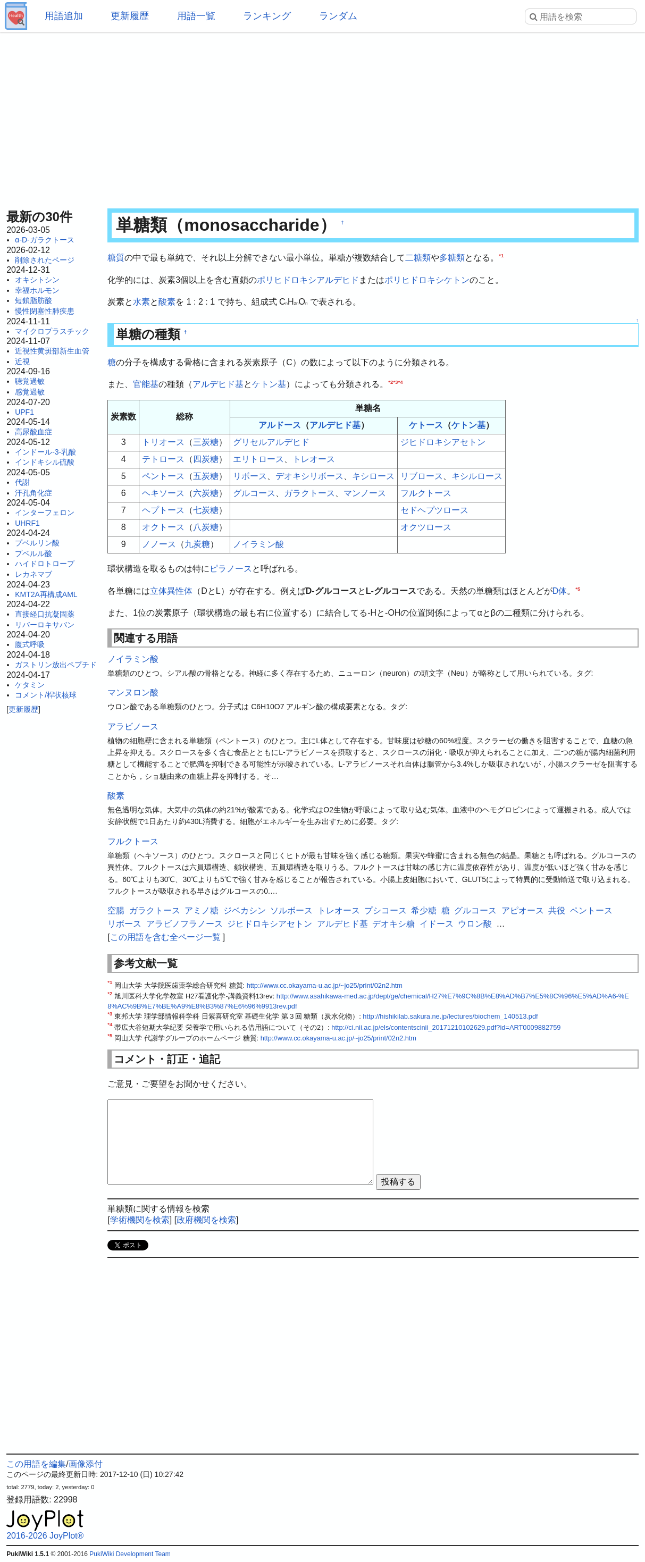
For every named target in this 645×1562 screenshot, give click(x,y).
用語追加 (64, 16)
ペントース (163, 476)
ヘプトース (163, 510)
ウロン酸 (475, 923)
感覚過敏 (30, 392)
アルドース (279, 425)
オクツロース (425, 527)
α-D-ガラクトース (44, 240)
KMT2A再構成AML (46, 594)
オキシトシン (37, 279)
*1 (501, 255)
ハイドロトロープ (44, 563)
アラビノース (132, 726)
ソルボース (291, 910)
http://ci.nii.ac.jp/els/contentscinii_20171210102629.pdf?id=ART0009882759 (445, 1027)
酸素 (166, 301)
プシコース (385, 910)
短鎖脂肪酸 (33, 300)
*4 (400, 382)
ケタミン (30, 685)
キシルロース (476, 476)
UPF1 (24, 412)
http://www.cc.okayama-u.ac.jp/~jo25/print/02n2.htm (325, 985)
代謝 (22, 482)
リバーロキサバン (44, 624)
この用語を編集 (36, 1463)
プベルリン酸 (37, 543)
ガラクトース (309, 493)
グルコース (254, 493)
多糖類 (452, 257)
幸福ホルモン (37, 290)
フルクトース (425, 493)
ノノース (159, 544)
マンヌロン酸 (132, 692)
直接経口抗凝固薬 (44, 614)
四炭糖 (206, 459)
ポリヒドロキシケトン (427, 279)
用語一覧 (196, 16)
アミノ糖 (202, 910)
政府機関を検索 (206, 1219)
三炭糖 (206, 442)
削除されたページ (44, 260)
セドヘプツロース (434, 510)
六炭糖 (206, 493)
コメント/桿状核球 (46, 695)
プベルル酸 (33, 553)
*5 (577, 588)
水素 (141, 301)
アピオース (522, 910)
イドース (437, 923)
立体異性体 (171, 590)
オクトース (163, 527)
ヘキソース (163, 493)
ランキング (267, 16)
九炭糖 (197, 544)
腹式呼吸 (30, 644)
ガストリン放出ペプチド (56, 664)
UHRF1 (27, 523)
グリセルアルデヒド (271, 442)
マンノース (365, 493)
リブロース (421, 476)
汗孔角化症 (33, 493)
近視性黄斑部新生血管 (52, 351)
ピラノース (231, 568)
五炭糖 (206, 476)
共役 (556, 910)
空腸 (115, 910)
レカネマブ (33, 574)
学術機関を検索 (140, 1219)
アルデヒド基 (218, 384)
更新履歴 (130, 16)
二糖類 (418, 257)
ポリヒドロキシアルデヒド (308, 279)
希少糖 (424, 910)
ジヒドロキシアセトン (442, 442)
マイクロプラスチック (52, 331)
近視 (22, 361)
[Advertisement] (322, 117)
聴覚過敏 (30, 381)
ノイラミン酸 (258, 544)
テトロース (163, 459)
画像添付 (86, 1463)
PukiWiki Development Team (130, 1554)
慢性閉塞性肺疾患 (44, 311)
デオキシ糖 (393, 923)
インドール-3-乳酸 (45, 452)
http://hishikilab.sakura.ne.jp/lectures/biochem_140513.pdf (450, 1016)
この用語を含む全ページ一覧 (165, 937)
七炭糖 (206, 510)
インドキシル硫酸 (44, 462)
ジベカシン (244, 910)
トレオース (313, 459)
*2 (390, 382)
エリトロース (258, 459)
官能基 (145, 384)
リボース (250, 476)
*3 (395, 382)
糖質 (115, 257)
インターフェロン (44, 512)
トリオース (163, 442)
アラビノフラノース (184, 923)
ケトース (426, 425)
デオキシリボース (309, 476)
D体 (559, 590)
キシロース (373, 476)
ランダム (338, 16)
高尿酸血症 (33, 431)
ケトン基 (269, 384)
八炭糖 (206, 527)
